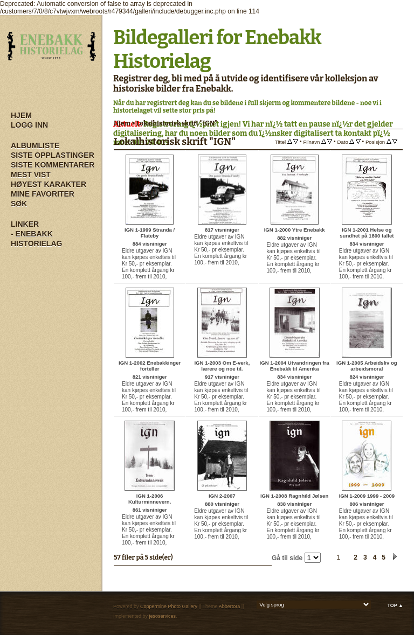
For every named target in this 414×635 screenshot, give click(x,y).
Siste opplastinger (52, 155)
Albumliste (35, 145)
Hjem (21, 115)
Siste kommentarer (52, 165)
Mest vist (31, 174)
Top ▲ (395, 605)
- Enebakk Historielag (36, 238)
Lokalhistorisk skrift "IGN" (177, 123)
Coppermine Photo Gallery (168, 606)
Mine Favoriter (42, 194)
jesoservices (162, 616)
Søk (19, 203)
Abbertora (229, 606)
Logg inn (29, 125)
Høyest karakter (48, 184)
